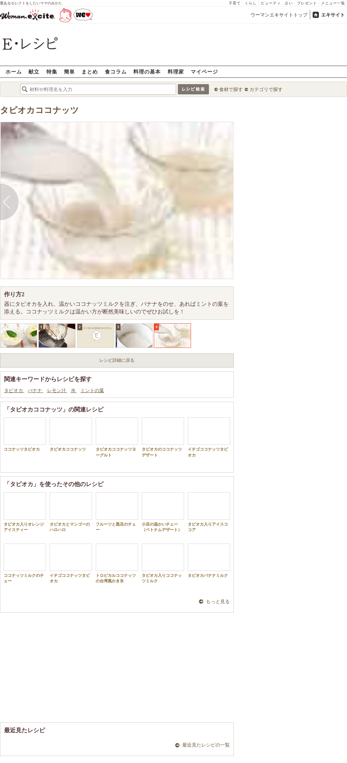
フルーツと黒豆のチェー (117, 512)
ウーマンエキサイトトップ (279, 15)
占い (289, 3)
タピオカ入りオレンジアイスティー (25, 512)
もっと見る (218, 601)
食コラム (116, 71)
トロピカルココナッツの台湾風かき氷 (117, 563)
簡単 (69, 71)
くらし (251, 3)
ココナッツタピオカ (25, 434)
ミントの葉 (92, 390)
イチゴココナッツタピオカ (209, 437)
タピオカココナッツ (39, 110)
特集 (51, 71)
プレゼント (307, 3)
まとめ (89, 71)
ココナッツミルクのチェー (25, 563)
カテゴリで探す (266, 89)
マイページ (204, 71)
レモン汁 (57, 390)
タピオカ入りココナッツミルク (163, 563)
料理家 (176, 71)
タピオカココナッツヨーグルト (117, 437)
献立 (33, 71)
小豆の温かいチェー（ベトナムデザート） (163, 512)
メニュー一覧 (333, 3)
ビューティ (271, 3)
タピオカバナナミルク (209, 561)
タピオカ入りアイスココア (209, 512)
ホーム (13, 71)
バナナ (35, 390)
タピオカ (14, 390)
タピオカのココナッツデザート (163, 437)
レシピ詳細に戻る (116, 360)
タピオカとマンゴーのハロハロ (71, 512)
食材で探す (231, 89)
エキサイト (333, 15)
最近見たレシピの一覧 (206, 745)
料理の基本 (147, 71)
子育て (235, 3)
